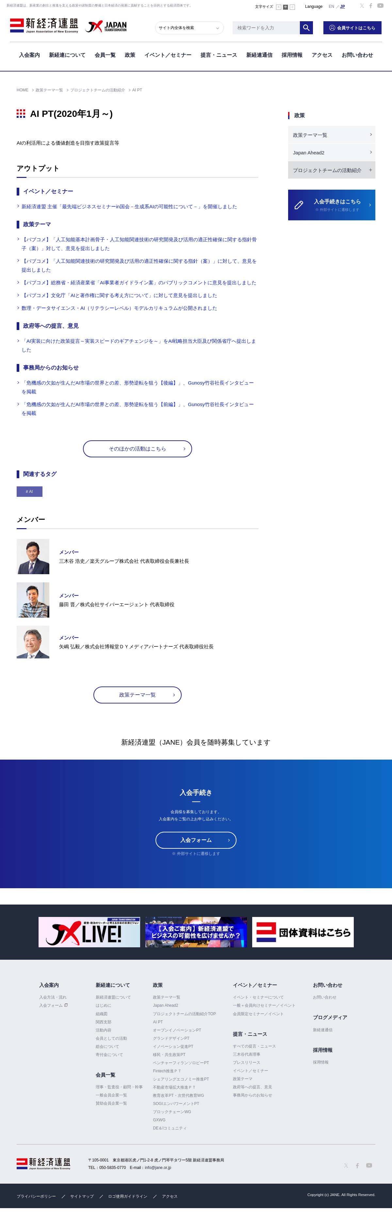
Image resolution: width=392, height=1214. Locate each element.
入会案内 (29, 55)
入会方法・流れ (53, 997)
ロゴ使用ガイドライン (127, 1196)
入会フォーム (196, 840)
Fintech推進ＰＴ (167, 1071)
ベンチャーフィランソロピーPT (181, 1063)
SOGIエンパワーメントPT (176, 1103)
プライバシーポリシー (36, 1196)
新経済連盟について (113, 997)
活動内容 (103, 1030)
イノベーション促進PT (173, 1046)
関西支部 (103, 1022)
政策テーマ (243, 1079)
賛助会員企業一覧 (111, 1103)
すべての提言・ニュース (254, 1046)
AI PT (158, 1022)
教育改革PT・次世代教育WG (178, 1095)
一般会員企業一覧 (111, 1095)
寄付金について (109, 1054)
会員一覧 (105, 55)
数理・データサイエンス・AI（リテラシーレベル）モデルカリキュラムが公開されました (119, 308)
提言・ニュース (219, 55)
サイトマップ (82, 1196)
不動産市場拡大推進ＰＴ (174, 1087)
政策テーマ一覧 (137, 695)
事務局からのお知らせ (252, 1095)
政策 (130, 55)
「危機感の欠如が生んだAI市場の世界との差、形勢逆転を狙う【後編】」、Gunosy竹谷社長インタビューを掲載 (138, 387)
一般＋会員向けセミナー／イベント (264, 1005)
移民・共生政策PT (169, 1054)
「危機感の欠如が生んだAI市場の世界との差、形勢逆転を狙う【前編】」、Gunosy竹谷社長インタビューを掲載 (138, 409)
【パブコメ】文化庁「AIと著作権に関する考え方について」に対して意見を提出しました (119, 295)
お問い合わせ (357, 55)
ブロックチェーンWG (172, 1112)
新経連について (67, 55)
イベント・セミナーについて (258, 997)
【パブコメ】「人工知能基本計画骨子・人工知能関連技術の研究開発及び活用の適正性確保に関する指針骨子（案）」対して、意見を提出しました (139, 244)
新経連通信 (259, 55)
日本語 (343, 6)
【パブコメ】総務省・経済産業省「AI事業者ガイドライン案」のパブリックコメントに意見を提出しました (139, 282)
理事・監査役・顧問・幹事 (119, 1087)
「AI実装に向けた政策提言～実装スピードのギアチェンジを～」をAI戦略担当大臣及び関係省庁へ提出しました (139, 345)
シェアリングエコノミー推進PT (181, 1079)
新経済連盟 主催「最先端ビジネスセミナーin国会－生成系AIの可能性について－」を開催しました (129, 206)
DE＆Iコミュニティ (170, 1128)
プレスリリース (246, 1062)
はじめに (103, 1005)
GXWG (159, 1120)
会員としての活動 (111, 1038)
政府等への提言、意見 (252, 1087)
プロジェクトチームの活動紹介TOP (184, 1014)
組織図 (101, 1014)
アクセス (322, 55)
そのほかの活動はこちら (137, 448)
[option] (89, 932)
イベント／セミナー (167, 55)
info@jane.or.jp (158, 1167)
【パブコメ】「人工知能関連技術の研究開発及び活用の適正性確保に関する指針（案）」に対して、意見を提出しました (139, 265)
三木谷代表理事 (246, 1054)
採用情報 (292, 55)
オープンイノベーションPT (177, 1030)
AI (31, 491)
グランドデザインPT (171, 1038)
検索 (307, 27)
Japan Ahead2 (308, 152)
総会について (107, 1046)
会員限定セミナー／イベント (258, 1014)
